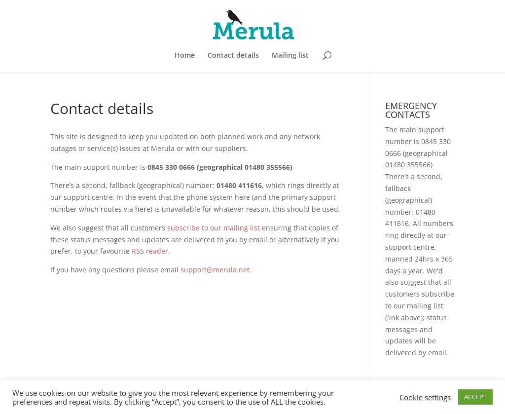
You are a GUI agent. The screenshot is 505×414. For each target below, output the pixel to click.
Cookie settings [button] (425, 397)
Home (185, 56)
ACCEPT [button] (475, 396)
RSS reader (150, 251)
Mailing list (290, 56)
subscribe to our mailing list (213, 227)
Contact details (233, 56)
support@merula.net (215, 269)
